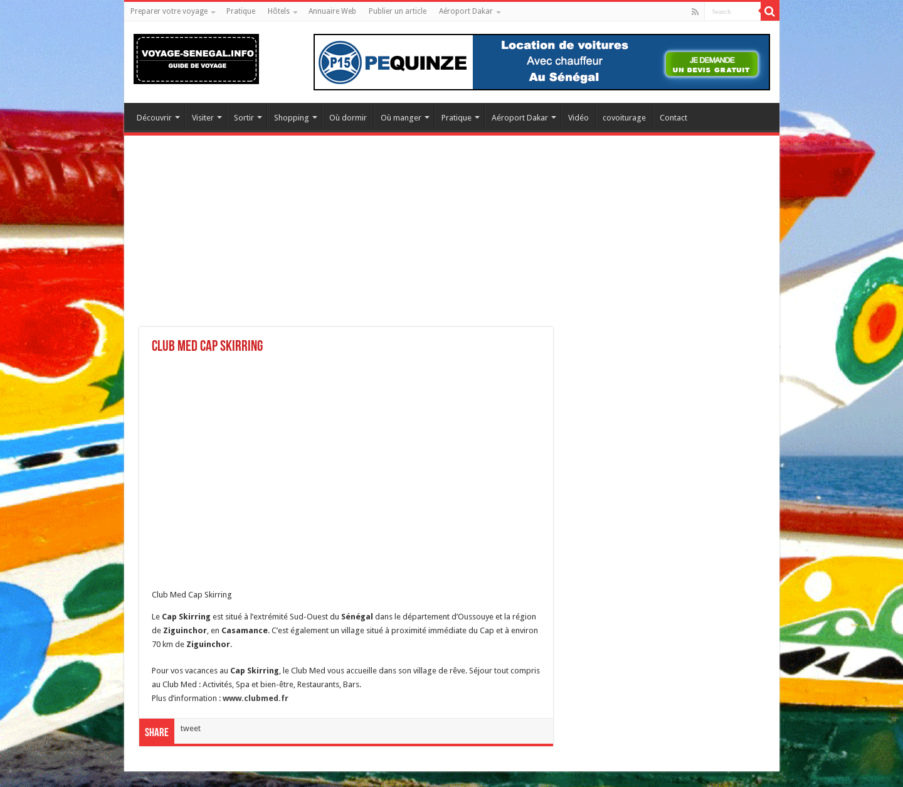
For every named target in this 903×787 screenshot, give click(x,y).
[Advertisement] (451, 239)
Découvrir (154, 117)
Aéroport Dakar (466, 11)
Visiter (203, 117)
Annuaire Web (332, 11)
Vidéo (578, 117)
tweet (191, 728)
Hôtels (279, 11)
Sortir (244, 117)
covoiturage (624, 117)
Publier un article (397, 11)
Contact (673, 117)
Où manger (401, 117)
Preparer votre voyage (169, 11)
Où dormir (348, 117)
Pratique (240, 11)
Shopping (291, 117)
